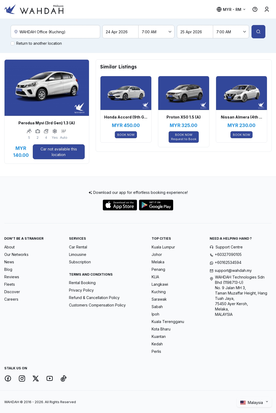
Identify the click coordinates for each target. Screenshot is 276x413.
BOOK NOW (126, 135)
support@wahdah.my (233, 270)
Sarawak (159, 299)
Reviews (11, 277)
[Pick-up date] (120, 31)
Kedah (157, 344)
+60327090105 (228, 254)
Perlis (156, 351)
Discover (12, 291)
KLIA (155, 277)
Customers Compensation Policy (97, 305)
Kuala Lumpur (163, 247)
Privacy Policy (81, 290)
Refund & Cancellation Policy (94, 297)
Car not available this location (58, 152)
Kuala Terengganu (168, 321)
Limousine (77, 254)
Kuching (159, 291)
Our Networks (16, 254)
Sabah (157, 306)
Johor (157, 254)
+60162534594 (228, 262)
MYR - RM (228, 9)
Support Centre (229, 247)
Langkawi (160, 284)
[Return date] (195, 31)
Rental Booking (82, 282)
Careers (11, 299)
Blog (8, 269)
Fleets (9, 284)
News (9, 262)
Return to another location (39, 43)
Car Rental (78, 247)
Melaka (158, 262)
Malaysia (252, 402)
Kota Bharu (161, 329)
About (9, 247)
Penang (158, 269)
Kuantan (159, 336)
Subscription (80, 262)
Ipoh (155, 314)
